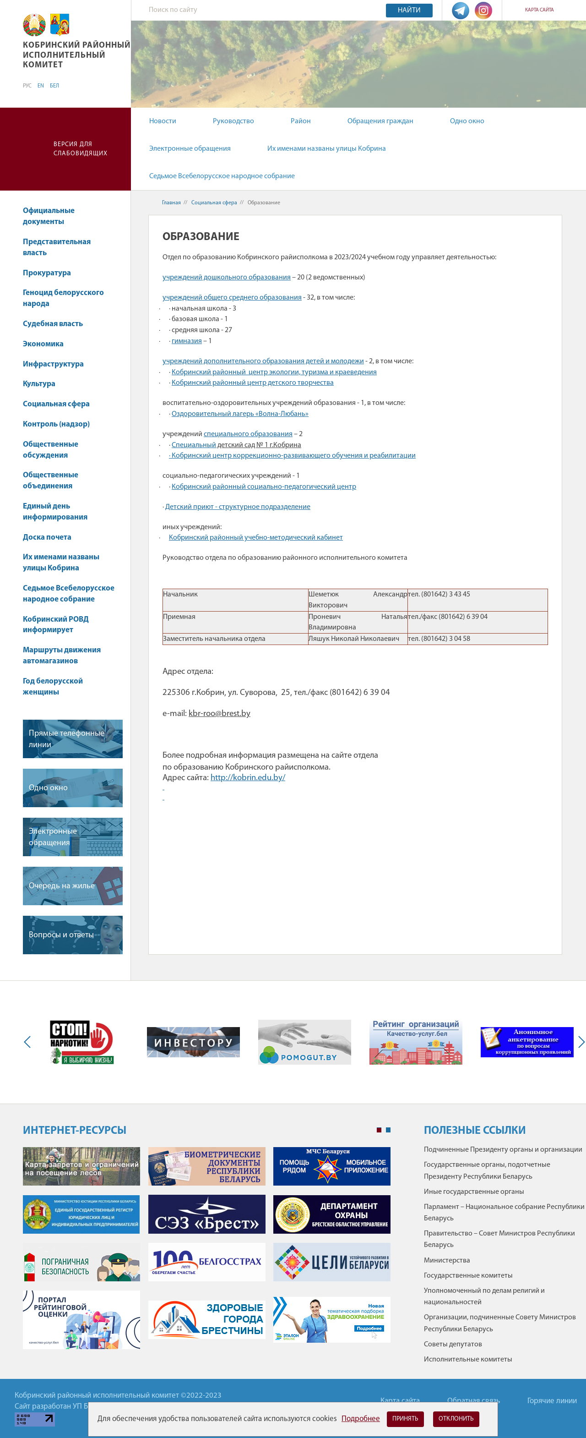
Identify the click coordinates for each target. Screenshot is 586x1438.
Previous (29, 1042)
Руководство (233, 121)
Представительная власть (57, 247)
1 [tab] (379, 1130)
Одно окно (467, 121)
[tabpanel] (207, 1252)
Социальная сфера (60, 404)
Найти (409, 10)
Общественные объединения (50, 480)
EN (41, 86)
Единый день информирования (55, 512)
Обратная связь (473, 1401)
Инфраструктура (57, 364)
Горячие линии (552, 1401)
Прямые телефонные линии (66, 739)
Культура (43, 384)
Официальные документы (49, 216)
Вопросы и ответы (61, 935)
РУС (27, 86)
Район (301, 121)
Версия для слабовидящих (81, 149)
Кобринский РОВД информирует (56, 625)
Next (579, 1042)
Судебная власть (53, 324)
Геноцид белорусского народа (63, 298)
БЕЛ (54, 86)
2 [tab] (388, 1130)
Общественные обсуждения (50, 450)
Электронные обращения (190, 149)
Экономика (47, 344)
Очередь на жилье (62, 886)
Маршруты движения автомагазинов (62, 655)
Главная (171, 203)
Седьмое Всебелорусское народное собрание (222, 176)
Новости (162, 121)
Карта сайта (539, 10)
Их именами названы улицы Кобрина (326, 149)
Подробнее (361, 1419)
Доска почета (47, 537)
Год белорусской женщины (53, 687)
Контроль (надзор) (60, 424)
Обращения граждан (380, 121)
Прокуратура (51, 273)
